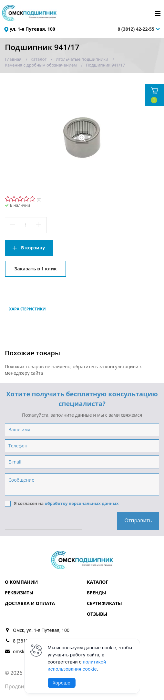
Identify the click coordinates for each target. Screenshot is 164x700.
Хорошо (61, 683)
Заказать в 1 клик (35, 269)
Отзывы (97, 614)
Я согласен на (62, 504)
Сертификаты (104, 603)
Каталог (97, 582)
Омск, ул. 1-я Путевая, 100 (41, 630)
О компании (21, 582)
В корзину (33, 248)
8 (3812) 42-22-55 (136, 29)
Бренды (96, 593)
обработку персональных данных (81, 503)
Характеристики (27, 309)
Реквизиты (19, 593)
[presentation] (44, 521)
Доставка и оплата (30, 603)
